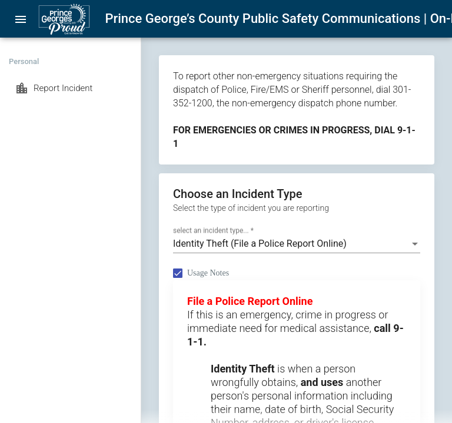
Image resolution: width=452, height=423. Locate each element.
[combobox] (296, 244)
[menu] (20, 19)
